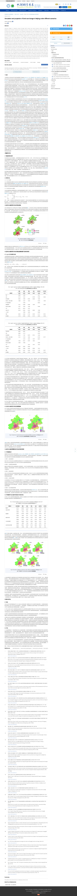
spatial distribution (25, 287)
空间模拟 (14, 406)
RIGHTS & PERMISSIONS (55, 88)
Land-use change (8, 62)
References (53, 85)
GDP (29, 277)
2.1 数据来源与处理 (55, 54)
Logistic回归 (8, 254)
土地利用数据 (29, 140)
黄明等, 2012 (26, 183)
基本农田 (7, 491)
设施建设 (35, 143)
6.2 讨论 (53, 83)
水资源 (17, 365)
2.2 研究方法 (54, 56)
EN (56, 4)
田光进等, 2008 (24, 125)
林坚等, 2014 (35, 130)
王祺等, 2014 (24, 110)
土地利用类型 (26, 115)
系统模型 (20, 122)
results (19, 287)
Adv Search (65, 7)
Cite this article (54, 49)
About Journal (14, 10)
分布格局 (29, 200)
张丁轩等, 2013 (45, 454)
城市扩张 (13, 96)
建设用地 (46, 92)
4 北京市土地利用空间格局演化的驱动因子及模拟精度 (60, 61)
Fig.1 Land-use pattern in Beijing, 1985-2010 (61, 59)
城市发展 (36, 617)
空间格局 (21, 92)
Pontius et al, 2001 (8, 271)
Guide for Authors (32, 10)
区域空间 (29, 172)
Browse (40, 10)
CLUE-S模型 (21, 131)
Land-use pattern (23, 238)
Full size (39, 243)
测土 (40, 99)
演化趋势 (46, 133)
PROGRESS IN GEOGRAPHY (9, 14)
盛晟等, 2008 (15, 183)
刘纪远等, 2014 (39, 77)
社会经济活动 (7, 79)
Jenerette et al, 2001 (22, 91)
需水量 (38, 481)
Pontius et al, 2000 (17, 444)
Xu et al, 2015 (15, 110)
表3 (20, 498)
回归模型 (31, 260)
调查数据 (12, 166)
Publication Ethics (55, 10)
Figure (28, 1)
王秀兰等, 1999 (22, 246)
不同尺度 (41, 104)
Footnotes (53, 86)
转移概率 (33, 200)
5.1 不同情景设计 (55, 73)
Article (23, 1)
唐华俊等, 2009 (33, 77)
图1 (27, 207)
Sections (55, 43)
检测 (35, 162)
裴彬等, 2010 (8, 122)
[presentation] (15, 196)
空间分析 (36, 183)
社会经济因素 (11, 137)
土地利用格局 (25, 82)
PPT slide (44, 243)
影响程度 (31, 408)
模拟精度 (12, 141)
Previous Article (17, 71)
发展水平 (43, 365)
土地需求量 (7, 469)
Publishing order (16, 648)
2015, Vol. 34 (17, 14)
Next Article (36, 71)
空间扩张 (24, 618)
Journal (19, 1)
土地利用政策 (33, 94)
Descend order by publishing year (26, 648)
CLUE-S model (33, 62)
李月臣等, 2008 (41, 100)
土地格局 (11, 124)
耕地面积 (36, 210)
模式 (18, 128)
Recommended (67, 43)
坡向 (27, 171)
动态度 (16, 246)
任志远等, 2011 (31, 274)
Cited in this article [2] (12, 668)
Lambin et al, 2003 (20, 103)
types (35, 287)
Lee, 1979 (25, 96)
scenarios (31, 501)
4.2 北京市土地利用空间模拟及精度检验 (59, 68)
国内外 (29, 101)
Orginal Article (7, 16)
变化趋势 (28, 583)
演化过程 (11, 104)
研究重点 (16, 85)
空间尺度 (24, 100)
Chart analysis (45, 648)
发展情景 (25, 455)
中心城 (13, 539)
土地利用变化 (17, 80)
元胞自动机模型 (25, 122)
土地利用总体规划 (31, 455)
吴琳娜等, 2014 (45, 77)
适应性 (22, 630)
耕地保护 (12, 487)
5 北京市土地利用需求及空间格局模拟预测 (58, 71)
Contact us (63, 10)
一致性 (41, 271)
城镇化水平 (30, 92)
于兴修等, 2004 (42, 103)
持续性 (35, 584)
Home (7, 10)
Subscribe (46, 10)
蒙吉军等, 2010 (20, 183)
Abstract (52, 45)
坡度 (37, 276)
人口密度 (7, 312)
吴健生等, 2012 (36, 137)
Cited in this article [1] (12, 655)
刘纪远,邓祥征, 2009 (8, 134)
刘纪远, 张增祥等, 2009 (28, 103)
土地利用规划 (23, 605)
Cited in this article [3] (12, 674)
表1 (6, 280)
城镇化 (14, 89)
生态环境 (21, 589)
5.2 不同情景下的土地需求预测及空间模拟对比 (60, 74)
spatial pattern (16, 62)
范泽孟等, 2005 (8, 103)
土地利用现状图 (26, 436)
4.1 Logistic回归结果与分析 (57, 62)
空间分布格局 (23, 191)
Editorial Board (22, 10)
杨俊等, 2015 (36, 122)
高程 (8, 159)
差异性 (42, 256)
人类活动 (10, 77)
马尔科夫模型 (7, 190)
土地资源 (25, 584)
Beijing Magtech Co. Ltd (40, 892)
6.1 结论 (53, 81)
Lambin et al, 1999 (27, 77)
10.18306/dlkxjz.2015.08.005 (34, 14)
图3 (13, 537)
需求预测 (7, 485)
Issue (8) (21, 14)
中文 (59, 4)
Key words (53, 47)
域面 (11, 580)
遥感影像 (43, 163)
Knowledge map (56, 33)
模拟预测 (26, 112)
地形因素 (44, 358)
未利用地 (39, 167)
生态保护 (7, 456)
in (27, 238)
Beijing (38, 62)
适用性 (40, 117)
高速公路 (20, 277)
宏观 (34, 103)
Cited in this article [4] (12, 724)
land (31, 287)
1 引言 (52, 50)
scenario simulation (24, 62)
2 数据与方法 (53, 52)
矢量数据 (45, 159)
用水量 (17, 481)
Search (32, 1)
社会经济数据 (39, 162)
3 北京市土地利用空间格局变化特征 (57, 57)
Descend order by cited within (37, 648)
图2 (14, 411)
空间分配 (22, 137)
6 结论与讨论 (53, 80)
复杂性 (6, 91)
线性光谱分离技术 (22, 117)
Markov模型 (40, 138)
